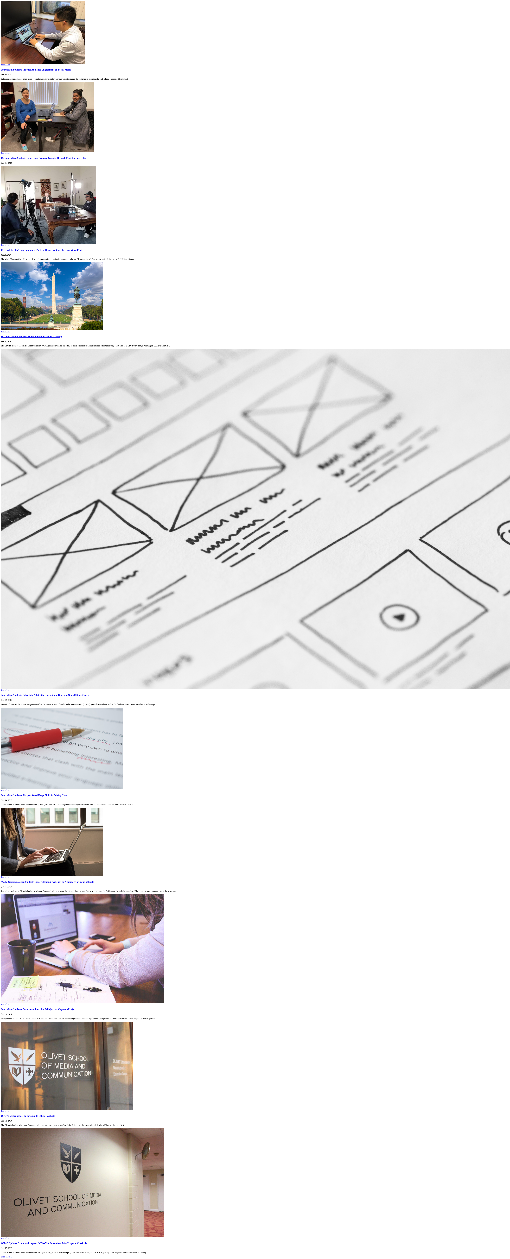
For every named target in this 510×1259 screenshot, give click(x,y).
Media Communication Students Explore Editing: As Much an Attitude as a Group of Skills (47, 882)
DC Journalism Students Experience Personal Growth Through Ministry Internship (43, 158)
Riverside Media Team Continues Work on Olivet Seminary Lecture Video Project (43, 250)
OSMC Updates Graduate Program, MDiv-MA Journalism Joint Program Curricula (44, 1243)
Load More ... (6, 1257)
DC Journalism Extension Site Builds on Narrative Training (31, 336)
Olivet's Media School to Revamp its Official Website (28, 1116)
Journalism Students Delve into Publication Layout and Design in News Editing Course (45, 695)
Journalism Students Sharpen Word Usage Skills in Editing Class (34, 795)
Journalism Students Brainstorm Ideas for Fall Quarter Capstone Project (38, 1009)
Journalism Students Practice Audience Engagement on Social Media (36, 69)
